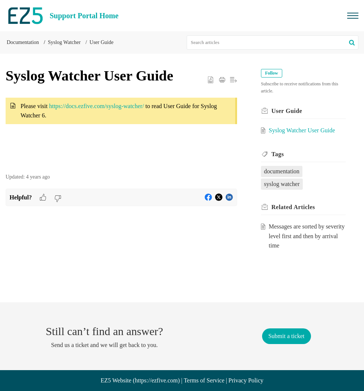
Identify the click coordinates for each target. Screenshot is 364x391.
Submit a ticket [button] (286, 336)
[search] (272, 42)
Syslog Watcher (64, 42)
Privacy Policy (246, 380)
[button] (352, 42)
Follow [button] (271, 73)
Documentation (23, 42)
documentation (281, 171)
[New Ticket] (286, 336)
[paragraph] (121, 116)
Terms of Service (204, 380)
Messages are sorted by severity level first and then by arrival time (307, 236)
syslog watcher (282, 184)
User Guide (101, 42)
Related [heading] (293, 207)
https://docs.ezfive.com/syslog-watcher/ (96, 106)
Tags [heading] (277, 154)
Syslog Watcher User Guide (302, 130)
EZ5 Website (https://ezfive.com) (140, 380)
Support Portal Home (84, 16)
